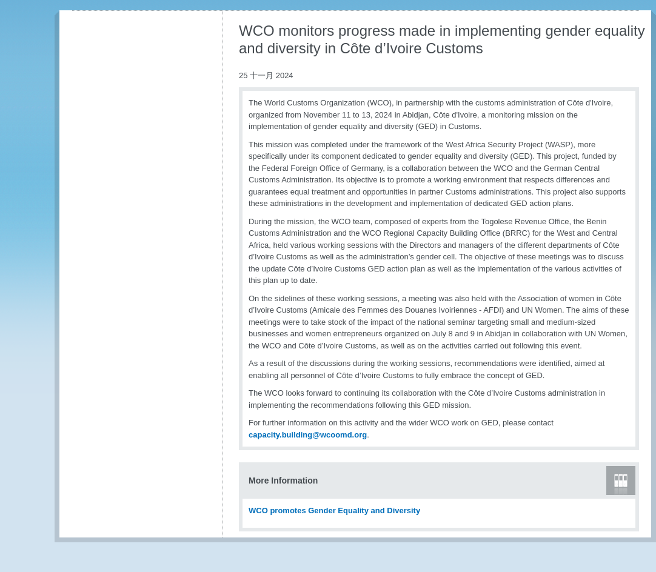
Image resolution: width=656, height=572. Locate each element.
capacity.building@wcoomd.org (308, 434)
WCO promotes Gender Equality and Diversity (334, 510)
